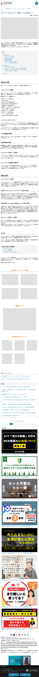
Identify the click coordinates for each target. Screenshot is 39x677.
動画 (5, 376)
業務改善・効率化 (22, 379)
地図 (33, 638)
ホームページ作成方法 (8, 249)
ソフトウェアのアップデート (10, 57)
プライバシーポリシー (14, 670)
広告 (16, 379)
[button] (31, 670)
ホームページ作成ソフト (8, 250)
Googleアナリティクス (5, 379)
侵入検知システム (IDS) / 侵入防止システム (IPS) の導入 (16, 69)
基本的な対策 (6, 55)
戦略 (12, 379)
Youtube (27, 376)
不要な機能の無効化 (9, 59)
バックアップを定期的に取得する (11, 63)
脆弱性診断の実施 (8, 60)
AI (1, 376)
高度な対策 (6, 65)
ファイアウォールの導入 (9, 67)
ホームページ (10, 376)
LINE (23, 376)
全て (2, 10)
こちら (5, 158)
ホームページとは (7, 248)
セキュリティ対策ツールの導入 (11, 61)
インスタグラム (17, 376)
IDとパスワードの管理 (9, 56)
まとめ (5, 73)
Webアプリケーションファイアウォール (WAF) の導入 (15, 68)
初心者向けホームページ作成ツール (11, 252)
